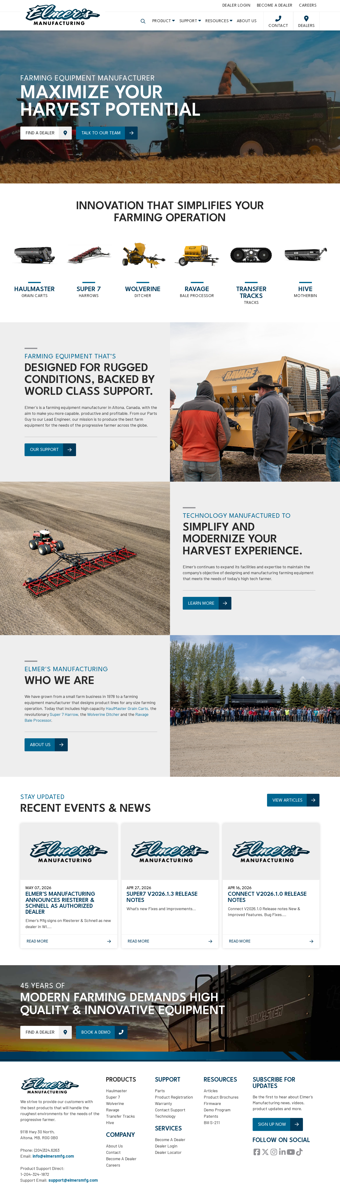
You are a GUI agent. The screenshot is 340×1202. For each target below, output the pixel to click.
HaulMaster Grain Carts (127, 711)
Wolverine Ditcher (103, 717)
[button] (143, 23)
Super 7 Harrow (64, 717)
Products (121, 1083)
